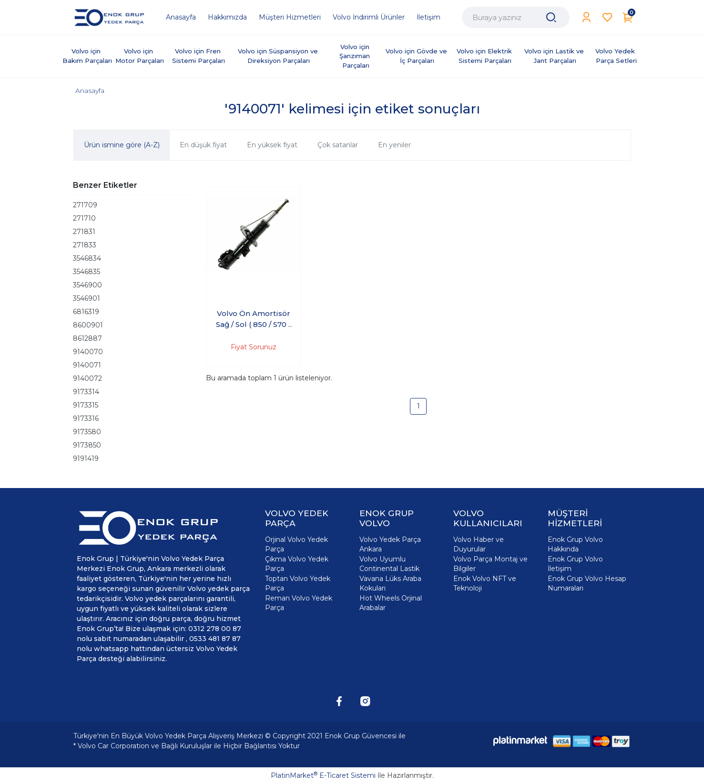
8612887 (87, 338)
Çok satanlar (337, 145)
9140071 (87, 365)
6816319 (86, 311)
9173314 (86, 391)
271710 (84, 218)
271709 (85, 205)
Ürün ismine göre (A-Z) (122, 145)
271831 (84, 231)
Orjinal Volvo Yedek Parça (296, 544)
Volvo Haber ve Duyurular (478, 544)
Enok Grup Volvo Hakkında (575, 544)
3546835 (86, 271)
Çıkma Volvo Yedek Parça (296, 564)
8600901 (88, 325)
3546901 (86, 298)
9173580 (87, 432)
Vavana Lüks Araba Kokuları (390, 583)
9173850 (87, 445)
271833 (84, 245)
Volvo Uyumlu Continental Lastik (389, 564)
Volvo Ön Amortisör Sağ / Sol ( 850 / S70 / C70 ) (253, 319)
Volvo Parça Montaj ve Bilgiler (490, 564)
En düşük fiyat (203, 145)
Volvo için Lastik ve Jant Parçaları (555, 55)
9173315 (85, 405)
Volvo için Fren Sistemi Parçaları (198, 55)
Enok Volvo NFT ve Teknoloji (484, 583)
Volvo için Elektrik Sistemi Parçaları (485, 55)
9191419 (86, 458)
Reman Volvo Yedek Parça (298, 603)
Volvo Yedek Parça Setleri (616, 55)
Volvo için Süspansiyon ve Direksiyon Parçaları (279, 55)
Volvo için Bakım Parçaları (87, 55)
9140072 (87, 378)
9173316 (86, 418)
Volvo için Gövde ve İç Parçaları (417, 55)
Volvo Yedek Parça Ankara (390, 544)
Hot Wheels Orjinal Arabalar (390, 603)
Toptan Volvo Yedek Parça (297, 583)
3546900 (87, 285)
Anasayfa (89, 90)
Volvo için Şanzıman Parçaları (355, 56)
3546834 (87, 258)
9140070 (88, 351)
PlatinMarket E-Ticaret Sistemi (323, 775)
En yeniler (394, 145)
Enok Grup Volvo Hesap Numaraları (587, 583)
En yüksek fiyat (272, 145)
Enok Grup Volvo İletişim (575, 564)
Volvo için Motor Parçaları (139, 55)
